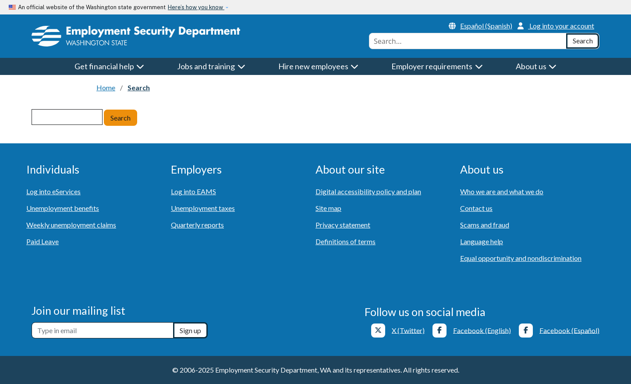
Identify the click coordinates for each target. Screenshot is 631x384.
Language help (481, 241)
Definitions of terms (346, 241)
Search (120, 118)
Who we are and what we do (501, 191)
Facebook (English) (482, 330)
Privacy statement (343, 224)
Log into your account (556, 25)
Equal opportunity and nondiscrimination (520, 258)
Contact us (476, 208)
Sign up (190, 330)
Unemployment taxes (203, 208)
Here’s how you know (196, 7)
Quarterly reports (197, 224)
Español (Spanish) (480, 25)
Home (105, 87)
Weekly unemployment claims (71, 224)
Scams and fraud (484, 224)
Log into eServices (53, 191)
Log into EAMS (193, 191)
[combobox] (467, 41)
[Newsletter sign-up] (103, 330)
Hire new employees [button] (318, 66)
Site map (328, 208)
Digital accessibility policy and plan (368, 191)
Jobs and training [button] (211, 66)
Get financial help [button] (109, 66)
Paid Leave (42, 241)
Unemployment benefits (62, 208)
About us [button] (536, 66)
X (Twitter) (408, 330)
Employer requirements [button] (437, 66)
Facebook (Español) (569, 330)
